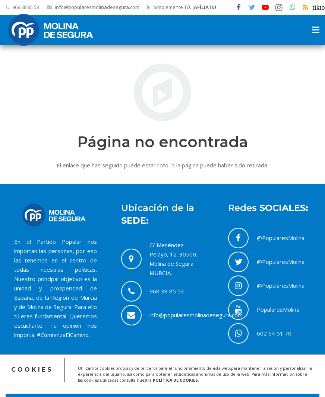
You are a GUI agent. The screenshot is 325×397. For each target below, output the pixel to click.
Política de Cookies (277, 374)
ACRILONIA (28, 383)
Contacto (244, 383)
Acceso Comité (191, 374)
